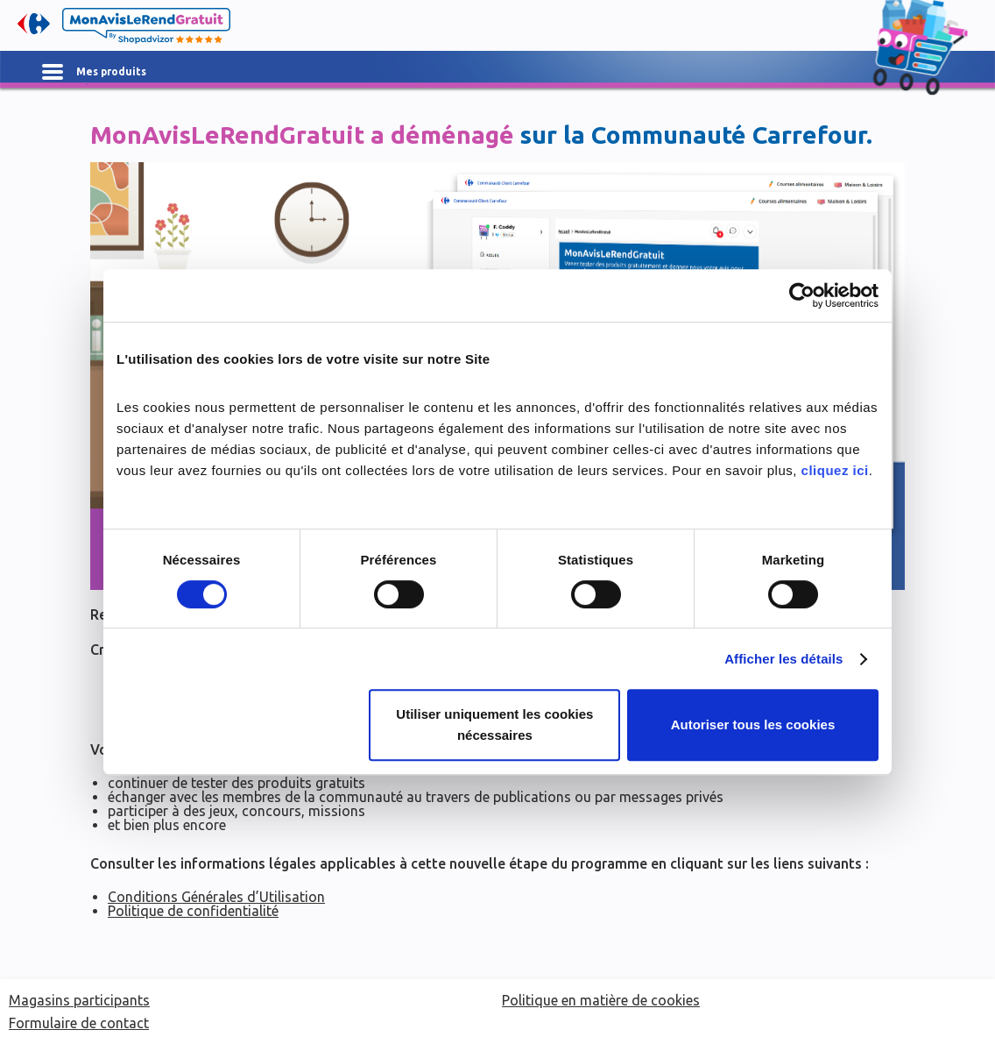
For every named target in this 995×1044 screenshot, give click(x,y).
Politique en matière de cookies (601, 1000)
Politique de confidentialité (193, 911)
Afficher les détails (783, 658)
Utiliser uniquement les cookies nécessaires (494, 724)
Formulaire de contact (79, 1023)
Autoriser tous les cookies (753, 724)
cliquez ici (835, 470)
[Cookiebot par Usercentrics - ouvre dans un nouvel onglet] (802, 295)
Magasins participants (79, 1000)
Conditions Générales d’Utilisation (216, 897)
